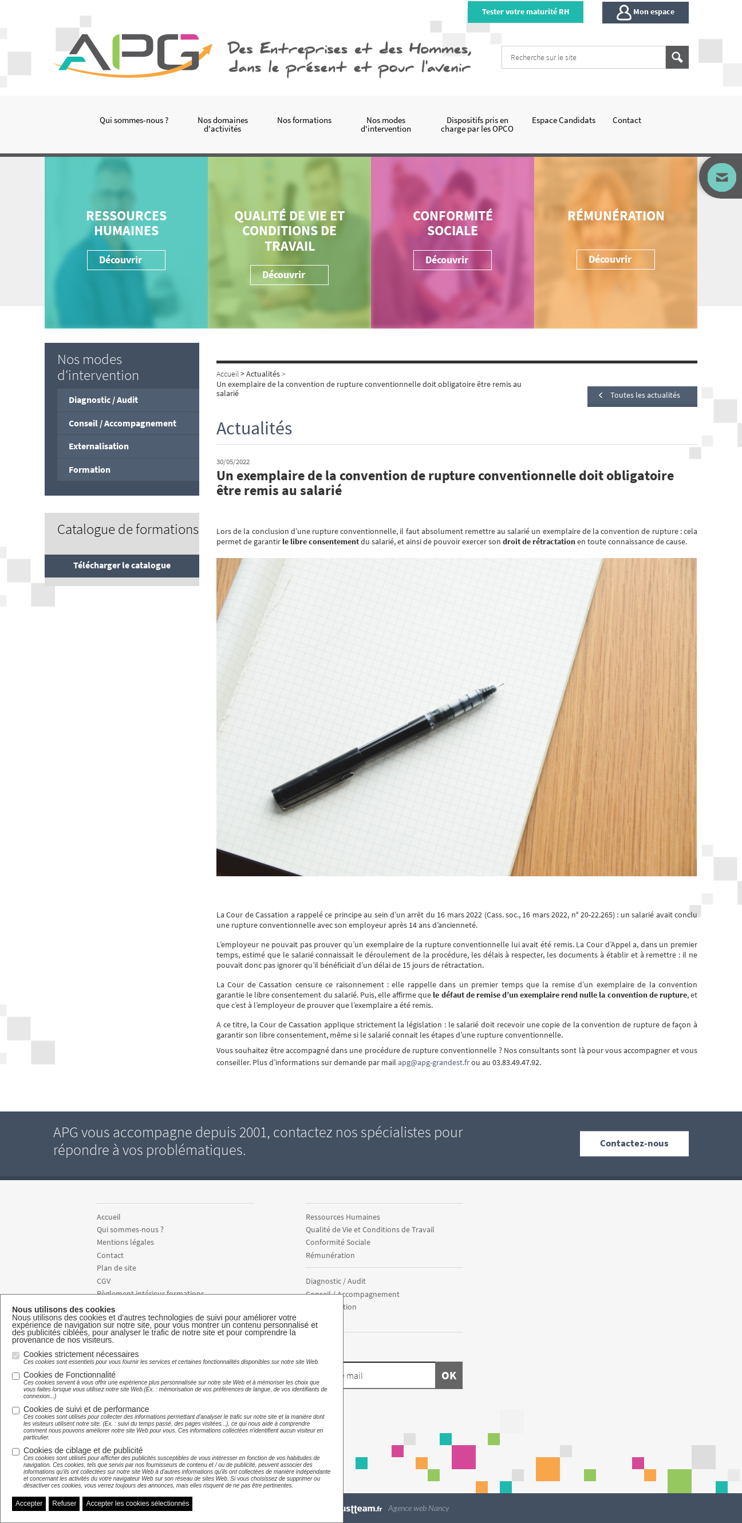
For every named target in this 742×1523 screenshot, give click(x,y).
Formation (89, 469)
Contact (627, 119)
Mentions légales (125, 1242)
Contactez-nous (634, 1143)
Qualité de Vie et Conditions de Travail (289, 231)
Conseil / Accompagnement (122, 423)
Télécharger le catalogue (122, 565)
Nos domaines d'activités (223, 124)
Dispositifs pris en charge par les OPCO (477, 124)
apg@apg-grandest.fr (433, 1062)
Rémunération (616, 215)
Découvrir (446, 259)
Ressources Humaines (126, 223)
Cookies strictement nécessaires (171, 1358)
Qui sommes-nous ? (134, 119)
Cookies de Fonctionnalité (177, 1385)
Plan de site (116, 1268)
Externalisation (99, 446)
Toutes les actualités (645, 395)
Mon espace (645, 13)
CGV (103, 1281)
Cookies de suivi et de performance (177, 1423)
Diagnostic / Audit (103, 399)
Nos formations (304, 119)
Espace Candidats (563, 119)
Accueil (109, 1217)
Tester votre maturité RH (525, 11)
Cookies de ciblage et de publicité (177, 1467)
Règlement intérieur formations (150, 1293)
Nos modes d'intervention (386, 124)
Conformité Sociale (453, 223)
